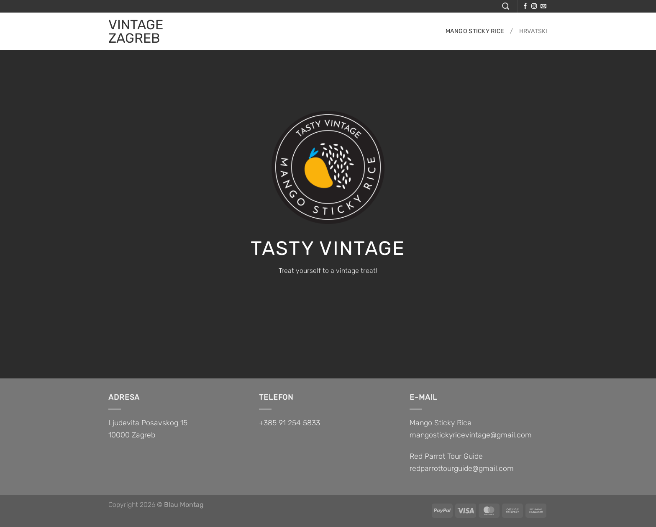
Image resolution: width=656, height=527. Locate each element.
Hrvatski (533, 31)
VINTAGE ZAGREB (135, 31)
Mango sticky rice (475, 31)
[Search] (505, 6)
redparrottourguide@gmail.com (462, 468)
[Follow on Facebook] (525, 6)
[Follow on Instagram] (534, 6)
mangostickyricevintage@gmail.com (471, 434)
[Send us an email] (543, 6)
